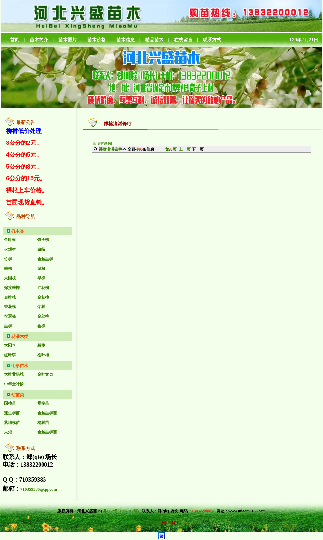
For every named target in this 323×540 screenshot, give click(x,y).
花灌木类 (19, 336)
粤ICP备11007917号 (120, 511)
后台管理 (153, 523)
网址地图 (170, 523)
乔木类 (17, 231)
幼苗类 (17, 394)
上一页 (185, 149)
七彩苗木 (19, 365)
